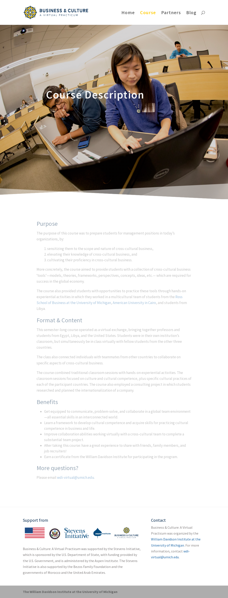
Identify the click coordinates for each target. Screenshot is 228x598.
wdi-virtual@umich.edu (75, 477)
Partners (171, 13)
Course (148, 13)
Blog (191, 13)
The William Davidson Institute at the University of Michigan (70, 592)
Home (128, 13)
